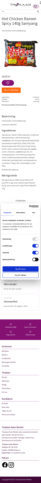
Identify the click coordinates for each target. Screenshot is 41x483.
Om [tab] (33, 212)
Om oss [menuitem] (4, 392)
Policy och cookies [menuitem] (8, 415)
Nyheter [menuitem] (5, 355)
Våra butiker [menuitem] (6, 388)
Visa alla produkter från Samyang (14, 105)
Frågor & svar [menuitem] (7, 411)
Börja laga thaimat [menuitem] (9, 362)
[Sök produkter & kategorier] (17, 12)
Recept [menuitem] (4, 377)
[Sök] (38, 12)
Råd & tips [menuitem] (5, 381)
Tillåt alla (20, 269)
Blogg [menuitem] (4, 385)
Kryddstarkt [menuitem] (6, 358)
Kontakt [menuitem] (5, 403)
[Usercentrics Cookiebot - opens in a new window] (29, 206)
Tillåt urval (20, 275)
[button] (35, 6)
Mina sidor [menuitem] (5, 407)
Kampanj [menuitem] (5, 351)
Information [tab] (20, 212)
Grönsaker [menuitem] (6, 366)
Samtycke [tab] (7, 212)
